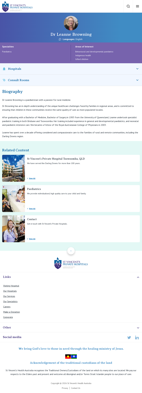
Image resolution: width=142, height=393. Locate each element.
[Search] (128, 6)
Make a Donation (11, 311)
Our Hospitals (10, 290)
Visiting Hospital (11, 285)
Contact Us (75, 388)
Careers (6, 306)
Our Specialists (10, 301)
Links (71, 277)
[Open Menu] (137, 6)
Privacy (65, 388)
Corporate (8, 317)
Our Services (9, 296)
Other (71, 328)
